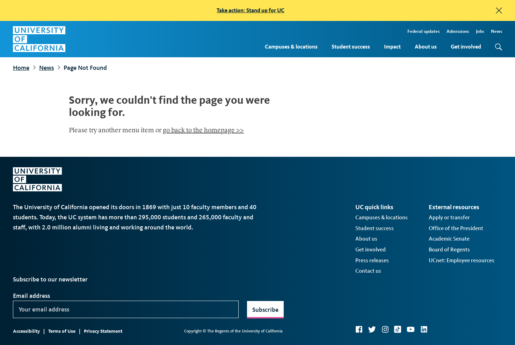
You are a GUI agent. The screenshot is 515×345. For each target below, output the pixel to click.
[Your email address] (126, 309)
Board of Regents (449, 249)
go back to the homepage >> (203, 130)
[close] (499, 10)
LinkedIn (423, 329)
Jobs (480, 31)
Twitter (372, 329)
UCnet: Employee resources (461, 260)
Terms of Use (61, 331)
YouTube (411, 329)
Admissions (458, 31)
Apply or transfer (449, 217)
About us (426, 46)
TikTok (397, 329)
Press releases (372, 260)
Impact (392, 46)
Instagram (385, 329)
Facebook (358, 329)
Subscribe (265, 310)
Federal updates (423, 31)
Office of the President (456, 228)
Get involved (466, 46)
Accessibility (26, 331)
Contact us (368, 270)
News (496, 31)
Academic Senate (449, 238)
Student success (351, 46)
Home (21, 68)
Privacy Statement (103, 331)
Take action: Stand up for (250, 10)
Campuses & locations (291, 46)
